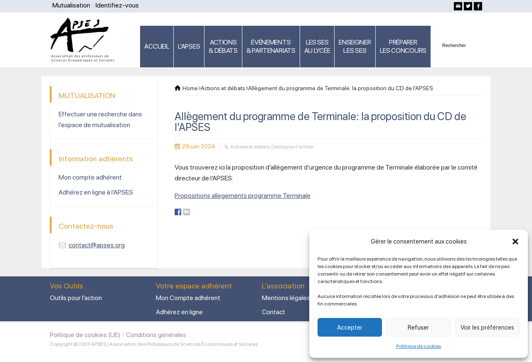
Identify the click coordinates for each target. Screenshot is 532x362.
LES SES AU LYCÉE (317, 46)
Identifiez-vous (117, 5)
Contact (273, 312)
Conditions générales (156, 335)
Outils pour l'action (292, 147)
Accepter (349, 327)
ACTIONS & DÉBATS (223, 46)
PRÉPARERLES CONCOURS (403, 46)
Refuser (418, 327)
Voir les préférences (487, 327)
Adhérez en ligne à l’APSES (96, 192)
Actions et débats (249, 147)
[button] (515, 241)
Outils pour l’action (76, 298)
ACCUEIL (156, 46)
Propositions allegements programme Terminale (242, 195)
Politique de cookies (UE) (85, 335)
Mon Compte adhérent (188, 298)
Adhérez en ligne (179, 312)
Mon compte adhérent (90, 177)
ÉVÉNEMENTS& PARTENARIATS (271, 46)
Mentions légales (286, 298)
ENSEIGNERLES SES (355, 46)
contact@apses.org (97, 245)
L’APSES (189, 46)
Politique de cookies (418, 346)
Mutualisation (71, 5)
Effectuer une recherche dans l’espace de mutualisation (100, 119)
